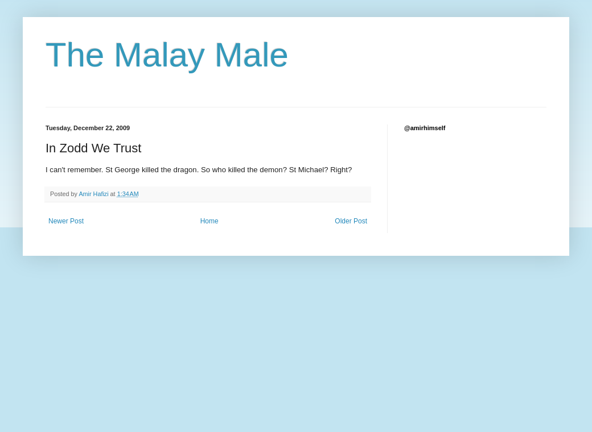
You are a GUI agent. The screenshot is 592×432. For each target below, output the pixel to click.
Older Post (351, 221)
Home (209, 221)
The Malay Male (167, 55)
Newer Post (66, 221)
